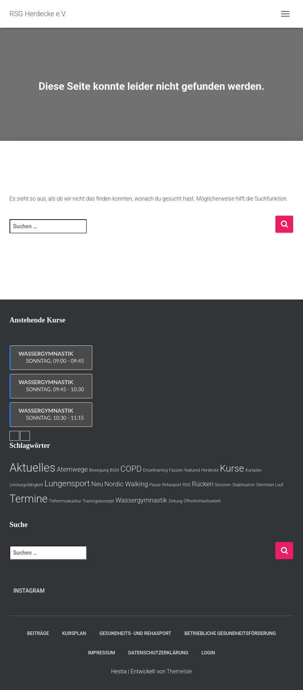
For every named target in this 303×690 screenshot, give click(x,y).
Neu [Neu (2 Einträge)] (97, 484)
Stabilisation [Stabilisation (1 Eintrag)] (243, 484)
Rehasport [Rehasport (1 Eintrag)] (171, 484)
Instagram (29, 591)
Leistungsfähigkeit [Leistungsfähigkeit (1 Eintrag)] (26, 484)
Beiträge (38, 633)
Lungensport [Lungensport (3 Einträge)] (67, 483)
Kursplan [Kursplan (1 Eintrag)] (253, 470)
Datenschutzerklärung (158, 653)
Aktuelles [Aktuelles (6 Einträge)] (32, 467)
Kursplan (74, 633)
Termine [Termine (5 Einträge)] (28, 499)
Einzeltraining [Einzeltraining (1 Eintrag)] (155, 470)
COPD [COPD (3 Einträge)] (131, 469)
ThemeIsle (179, 671)
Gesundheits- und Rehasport (135, 633)
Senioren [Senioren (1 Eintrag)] (223, 484)
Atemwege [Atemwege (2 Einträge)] (72, 469)
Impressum (101, 653)
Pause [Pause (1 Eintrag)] (155, 484)
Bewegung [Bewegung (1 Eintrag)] (98, 470)
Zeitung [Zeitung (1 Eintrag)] (175, 501)
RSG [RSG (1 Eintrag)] (187, 484)
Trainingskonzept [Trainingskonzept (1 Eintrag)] (98, 501)
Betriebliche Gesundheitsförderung (230, 633)
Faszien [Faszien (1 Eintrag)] (176, 470)
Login (208, 653)
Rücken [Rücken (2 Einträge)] (202, 484)
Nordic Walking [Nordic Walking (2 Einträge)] (126, 484)
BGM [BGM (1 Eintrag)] (114, 470)
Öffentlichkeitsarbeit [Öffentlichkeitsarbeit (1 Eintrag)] (202, 501)
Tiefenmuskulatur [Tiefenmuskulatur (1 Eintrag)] (65, 501)
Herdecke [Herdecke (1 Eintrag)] (210, 470)
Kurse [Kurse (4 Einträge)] (232, 468)
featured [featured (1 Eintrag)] (192, 470)
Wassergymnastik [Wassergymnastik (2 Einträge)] (141, 500)
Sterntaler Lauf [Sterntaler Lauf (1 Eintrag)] (269, 484)
